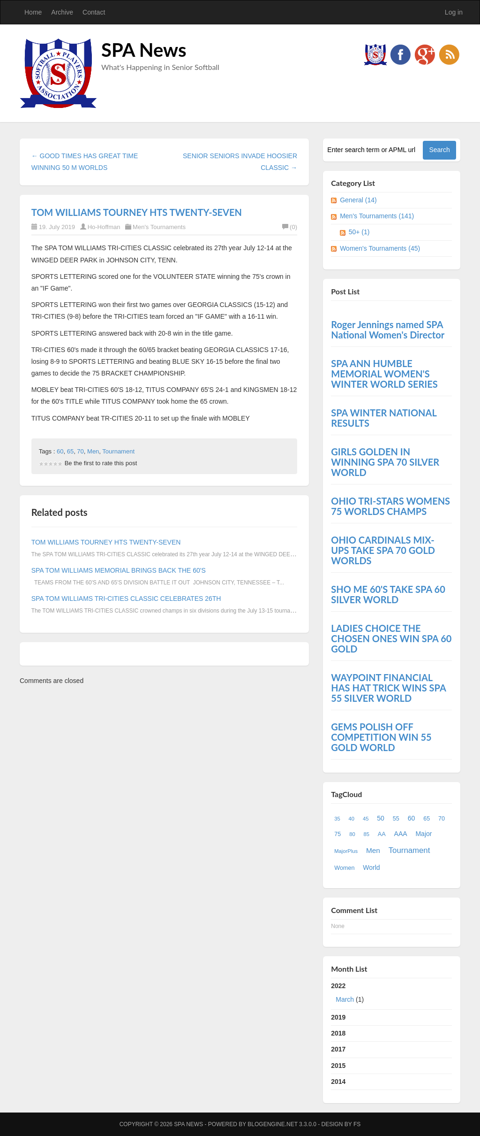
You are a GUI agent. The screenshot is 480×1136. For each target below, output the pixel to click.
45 (365, 818)
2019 (338, 1017)
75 (337, 834)
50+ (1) (359, 232)
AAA (400, 833)
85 (366, 834)
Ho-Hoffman (104, 226)
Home (33, 12)
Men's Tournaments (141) (377, 216)
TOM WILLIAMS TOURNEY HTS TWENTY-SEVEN (136, 212)
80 (352, 834)
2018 (338, 1033)
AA (382, 834)
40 (351, 818)
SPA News (144, 49)
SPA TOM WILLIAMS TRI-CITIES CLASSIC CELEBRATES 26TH (126, 598)
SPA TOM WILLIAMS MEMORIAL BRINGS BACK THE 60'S (118, 570)
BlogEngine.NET (272, 1124)
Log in (454, 12)
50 (380, 818)
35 (337, 818)
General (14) (358, 200)
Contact (93, 12)
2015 (338, 1065)
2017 (338, 1049)
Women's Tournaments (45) (380, 248)
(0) (289, 226)
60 (60, 451)
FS (356, 1124)
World (371, 867)
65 (70, 451)
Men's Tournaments (159, 226)
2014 (338, 1081)
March (345, 999)
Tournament (118, 451)
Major (423, 833)
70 (80, 451)
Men (93, 451)
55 (396, 818)
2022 (391, 994)
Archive (62, 12)
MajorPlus (346, 851)
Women (344, 868)
